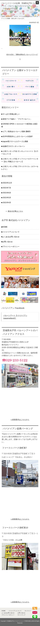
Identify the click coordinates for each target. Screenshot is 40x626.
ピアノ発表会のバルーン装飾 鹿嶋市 (16, 131)
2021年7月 (6, 188)
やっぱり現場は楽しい (11, 114)
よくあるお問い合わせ (10, 237)
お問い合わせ (7, 242)
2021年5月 (6, 197)
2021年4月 (6, 202)
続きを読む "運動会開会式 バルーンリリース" (22, 54)
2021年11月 (7, 183)
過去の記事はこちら (15, 211)
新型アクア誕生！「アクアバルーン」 (17, 119)
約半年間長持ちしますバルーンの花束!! (17, 136)
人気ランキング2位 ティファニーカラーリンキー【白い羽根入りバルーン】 (19, 160)
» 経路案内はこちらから (20, 419)
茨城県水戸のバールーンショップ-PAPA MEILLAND (20, 621)
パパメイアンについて (10, 232)
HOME (4, 227)
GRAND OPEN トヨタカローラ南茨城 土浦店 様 (19, 125)
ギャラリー (28, 611)
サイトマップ (21, 615)
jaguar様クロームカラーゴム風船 (15, 141)
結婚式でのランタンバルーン (13, 146)
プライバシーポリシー (10, 246)
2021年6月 (6, 193)
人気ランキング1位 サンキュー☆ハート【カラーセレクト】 (19, 152)
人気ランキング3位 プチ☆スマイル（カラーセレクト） (19, 168)
